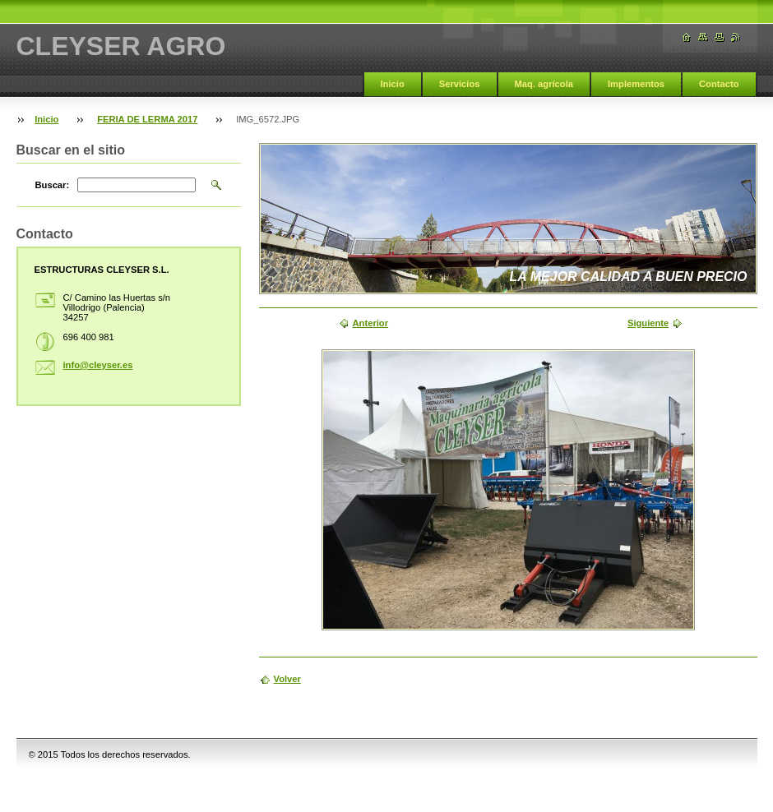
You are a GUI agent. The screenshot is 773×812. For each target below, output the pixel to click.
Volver (287, 679)
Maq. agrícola (544, 84)
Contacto (718, 84)
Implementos (636, 84)
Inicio (393, 84)
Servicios (459, 84)
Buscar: (52, 185)
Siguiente (648, 323)
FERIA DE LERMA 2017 (147, 119)
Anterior (371, 323)
